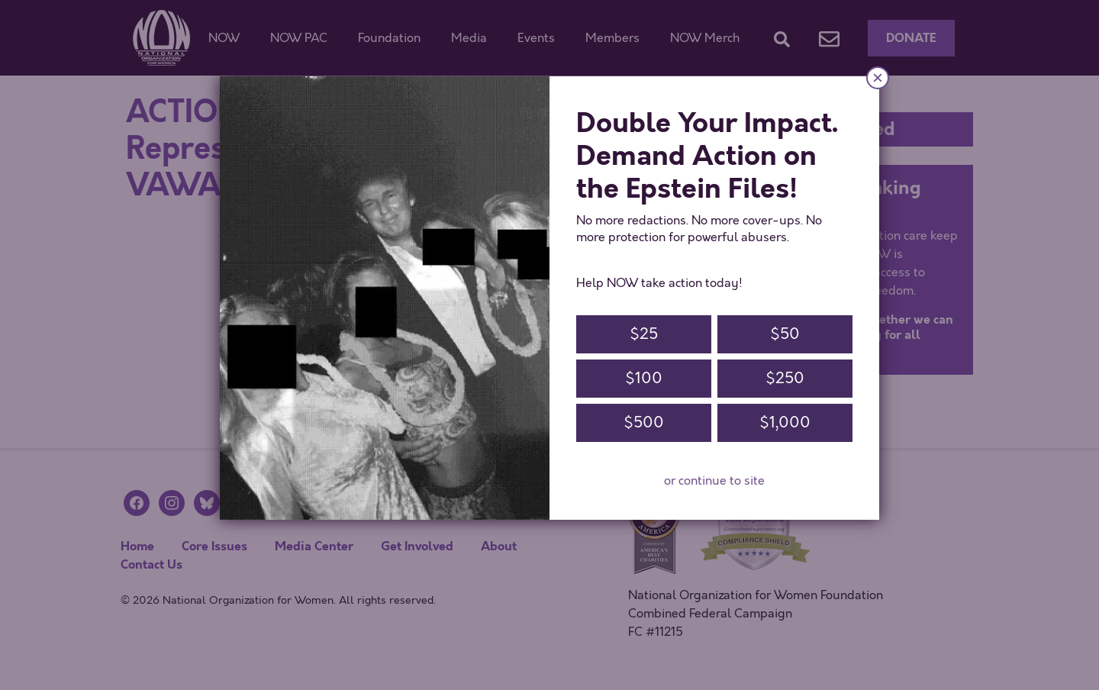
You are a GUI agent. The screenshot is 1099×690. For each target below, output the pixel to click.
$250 (784, 378)
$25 (644, 334)
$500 (644, 422)
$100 (643, 378)
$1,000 (785, 422)
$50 (785, 334)
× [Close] (877, 77)
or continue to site (714, 480)
